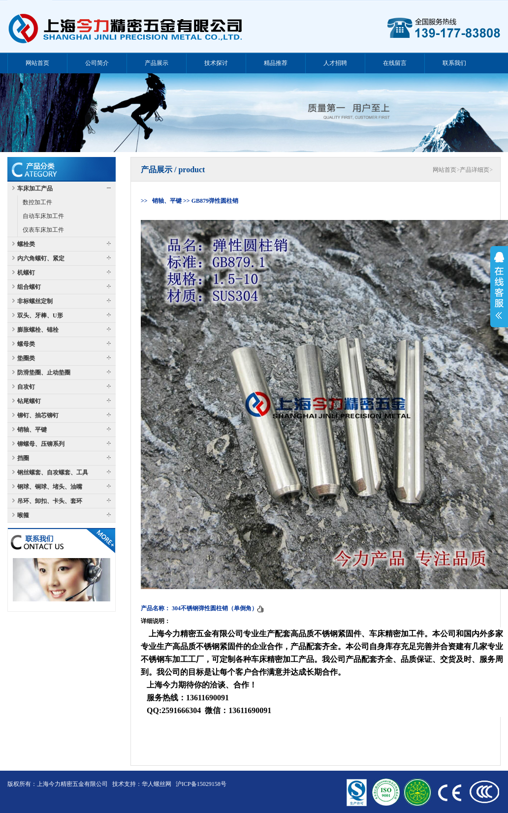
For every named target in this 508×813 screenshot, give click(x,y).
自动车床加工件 (43, 216)
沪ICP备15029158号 (201, 784)
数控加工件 (37, 202)
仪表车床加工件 (43, 229)
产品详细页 (474, 169)
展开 (499, 285)
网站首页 (444, 169)
